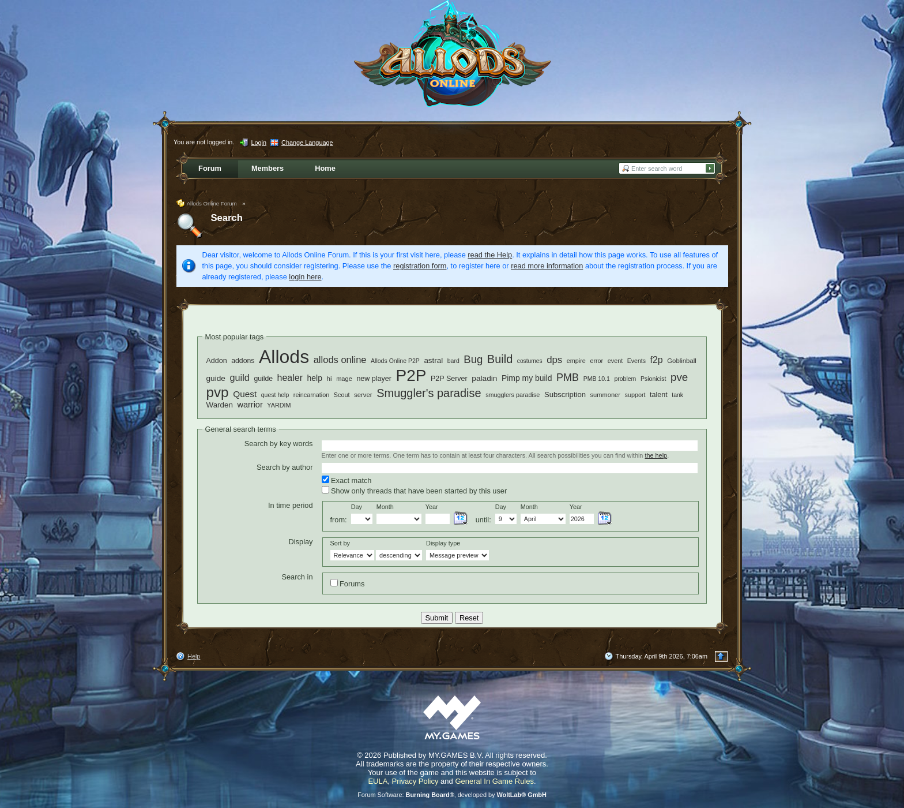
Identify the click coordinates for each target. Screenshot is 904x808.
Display (301, 541)
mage (344, 378)
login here (305, 276)
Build (500, 359)
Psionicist (653, 378)
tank (677, 394)
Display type (443, 543)
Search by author (284, 467)
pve (679, 377)
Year (431, 506)
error (596, 360)
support (634, 394)
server (363, 394)
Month (385, 506)
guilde (263, 379)
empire (576, 360)
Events (636, 360)
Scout (342, 394)
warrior (249, 404)
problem (625, 378)
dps (554, 359)
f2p (656, 360)
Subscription (565, 394)
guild (239, 377)
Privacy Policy (415, 781)
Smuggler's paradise (428, 393)
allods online (340, 359)
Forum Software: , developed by (452, 794)
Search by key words (278, 443)
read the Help (490, 254)
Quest (245, 394)
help (314, 378)
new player (373, 379)
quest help (275, 394)
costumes (530, 361)
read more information (547, 265)
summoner (605, 394)
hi (329, 378)
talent (659, 395)
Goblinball (681, 360)
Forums (347, 583)
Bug (473, 359)
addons (242, 361)
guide (215, 378)
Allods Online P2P (395, 360)
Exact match (347, 480)
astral (433, 360)
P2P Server (449, 379)
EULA (377, 781)
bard (453, 360)
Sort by (340, 543)
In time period (290, 505)
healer (290, 378)
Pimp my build (527, 378)
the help (656, 455)
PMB (567, 377)
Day (356, 506)
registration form (419, 265)
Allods (284, 356)
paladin (484, 378)
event (615, 360)
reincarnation (311, 394)
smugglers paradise (512, 394)
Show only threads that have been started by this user (414, 490)
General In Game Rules (494, 781)
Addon (216, 361)
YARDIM (279, 405)
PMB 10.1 (596, 378)
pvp (217, 392)
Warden (219, 405)
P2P (411, 375)
